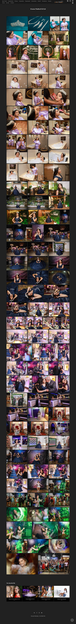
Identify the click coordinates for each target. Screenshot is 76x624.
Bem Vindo (4, 1)
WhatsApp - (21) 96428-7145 (40, 616)
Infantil (39, 1)
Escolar (7, 2)
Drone (3, 2)
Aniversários (33, 1)
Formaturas (44, 1)
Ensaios (49, 1)
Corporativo (21, 1)
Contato (12, 2)
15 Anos (16, 1)
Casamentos (10, 1)
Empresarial (27, 1)
